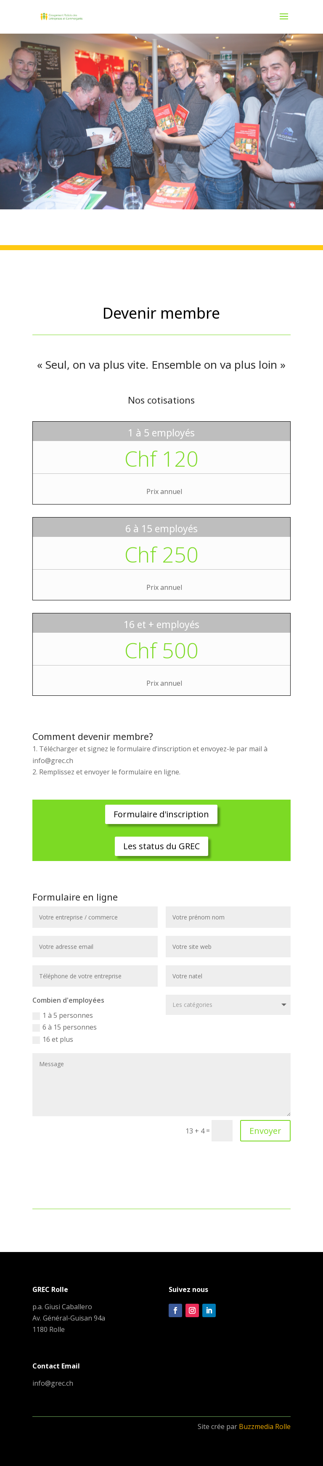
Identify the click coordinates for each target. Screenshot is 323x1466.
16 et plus (52, 1039)
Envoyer (265, 1130)
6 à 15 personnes (64, 1027)
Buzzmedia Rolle (265, 1426)
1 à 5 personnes (62, 1015)
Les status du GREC (161, 846)
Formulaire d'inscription (161, 814)
